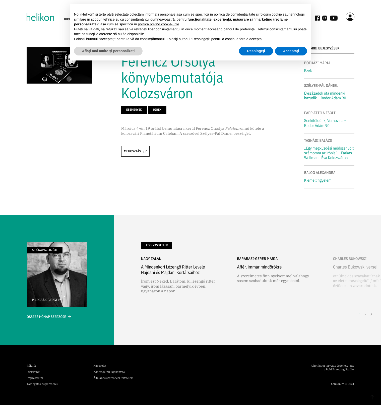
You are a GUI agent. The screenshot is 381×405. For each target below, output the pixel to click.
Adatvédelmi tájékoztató (109, 372)
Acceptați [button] (291, 51)
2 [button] (365, 314)
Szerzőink (33, 372)
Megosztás (135, 151)
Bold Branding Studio (340, 369)
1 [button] (360, 314)
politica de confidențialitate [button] (234, 14)
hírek (157, 110)
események (134, 110)
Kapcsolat (99, 366)
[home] (40, 17)
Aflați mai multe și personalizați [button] (108, 51)
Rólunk (31, 366)
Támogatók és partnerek (42, 384)
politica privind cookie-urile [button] (158, 24)
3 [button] (371, 314)
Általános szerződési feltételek (113, 378)
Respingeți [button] (256, 51)
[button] (357, 282)
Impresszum (35, 378)
